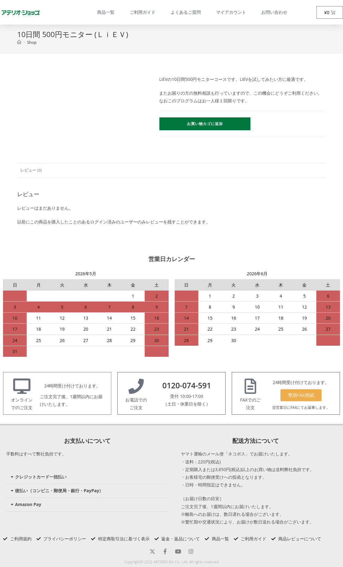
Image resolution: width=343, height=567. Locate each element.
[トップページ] (19, 42)
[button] (87, 477)
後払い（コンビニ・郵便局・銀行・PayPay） (59, 490)
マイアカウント (231, 12)
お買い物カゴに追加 (205, 123)
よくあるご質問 (186, 12)
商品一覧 (105, 12)
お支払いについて (87, 441)
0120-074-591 (186, 385)
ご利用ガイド (142, 12)
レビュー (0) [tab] (31, 170)
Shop (31, 42)
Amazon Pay (28, 504)
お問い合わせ (274, 12)
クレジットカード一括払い (41, 477)
